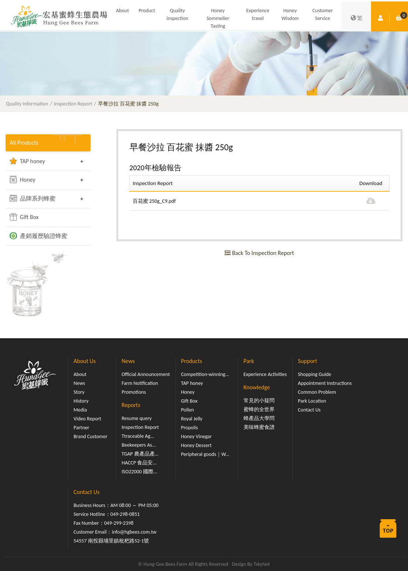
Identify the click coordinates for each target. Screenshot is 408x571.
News (79, 383)
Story (79, 392)
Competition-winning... (205, 374)
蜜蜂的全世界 (259, 409)
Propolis (189, 427)
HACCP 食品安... (139, 463)
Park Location (312, 401)
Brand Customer (91, 436)
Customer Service (322, 14)
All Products (24, 142)
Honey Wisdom (290, 14)
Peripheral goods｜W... (205, 454)
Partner (81, 427)
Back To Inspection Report (259, 252)
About (122, 10)
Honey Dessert (196, 445)
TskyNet (262, 564)
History (81, 401)
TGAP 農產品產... (140, 454)
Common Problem (317, 392)
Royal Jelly (192, 419)
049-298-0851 (125, 514)
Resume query (137, 418)
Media (80, 410)
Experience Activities (265, 374)
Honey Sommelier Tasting (218, 18)
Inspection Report (73, 103)
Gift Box (24, 217)
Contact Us (309, 410)
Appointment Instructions (325, 383)
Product (147, 10)
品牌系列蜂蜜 (32, 198)
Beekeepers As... (139, 445)
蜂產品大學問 (259, 418)
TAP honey (27, 161)
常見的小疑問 (259, 400)
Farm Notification (140, 383)
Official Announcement (146, 374)
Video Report (87, 419)
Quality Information (27, 103)
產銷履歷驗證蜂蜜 (38, 235)
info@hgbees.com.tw (134, 532)
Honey (22, 179)
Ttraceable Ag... (138, 436)
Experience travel (257, 14)
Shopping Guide (314, 374)
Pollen (187, 410)
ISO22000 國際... (139, 471)
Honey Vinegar (196, 436)
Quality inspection (177, 14)
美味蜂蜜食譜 (259, 427)
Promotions (134, 392)
